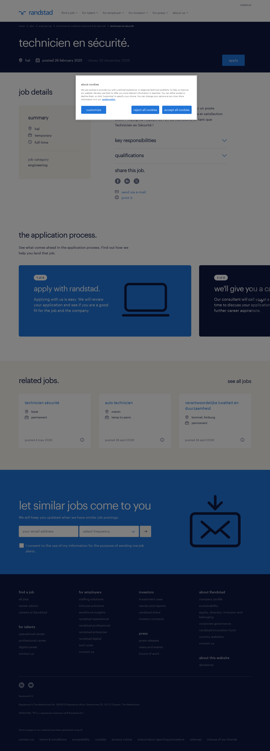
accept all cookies (177, 109)
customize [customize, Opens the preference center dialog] (93, 109)
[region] (136, 97)
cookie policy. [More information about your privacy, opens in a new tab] (109, 99)
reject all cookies (145, 109)
